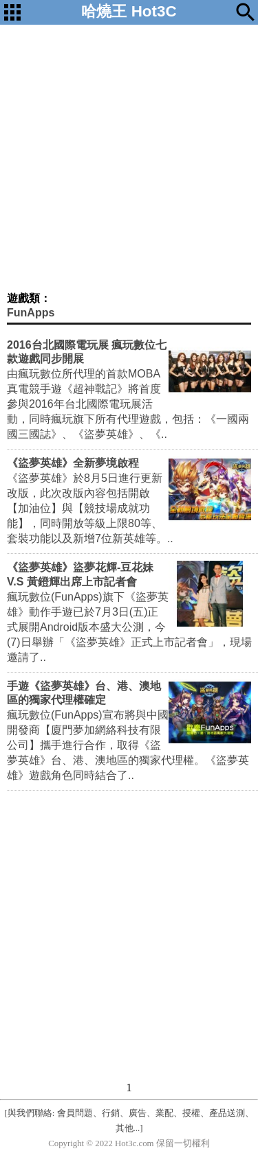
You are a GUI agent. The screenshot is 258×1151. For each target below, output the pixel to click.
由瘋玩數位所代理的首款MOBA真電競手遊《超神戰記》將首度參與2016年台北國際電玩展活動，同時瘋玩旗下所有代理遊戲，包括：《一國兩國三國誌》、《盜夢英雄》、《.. (128, 404)
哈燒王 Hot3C (128, 11)
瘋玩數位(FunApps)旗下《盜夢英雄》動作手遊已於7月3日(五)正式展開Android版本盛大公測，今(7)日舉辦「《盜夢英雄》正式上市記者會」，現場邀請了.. (129, 627)
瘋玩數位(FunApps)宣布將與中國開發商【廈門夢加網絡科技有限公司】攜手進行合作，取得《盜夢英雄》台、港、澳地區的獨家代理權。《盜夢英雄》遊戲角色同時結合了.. (128, 745)
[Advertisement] (129, 156)
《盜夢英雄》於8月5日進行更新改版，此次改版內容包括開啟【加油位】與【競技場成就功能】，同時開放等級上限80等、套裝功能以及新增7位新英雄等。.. (90, 508)
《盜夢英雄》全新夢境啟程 (73, 463)
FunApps (30, 312)
